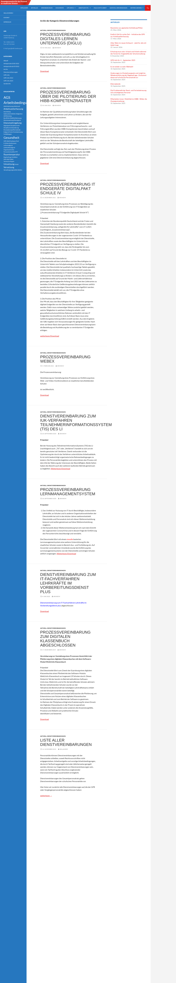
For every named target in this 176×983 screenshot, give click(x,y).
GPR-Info (7, 75)
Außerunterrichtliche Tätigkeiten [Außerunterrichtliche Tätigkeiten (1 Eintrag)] (13, 114)
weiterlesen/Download (49, 336)
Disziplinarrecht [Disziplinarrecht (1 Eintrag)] (15, 125)
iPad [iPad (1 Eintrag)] (17, 141)
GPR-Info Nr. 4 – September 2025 (122, 60)
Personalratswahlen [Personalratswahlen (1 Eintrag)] (9, 152)
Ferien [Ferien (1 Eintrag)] (11, 132)
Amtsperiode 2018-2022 (11, 63)
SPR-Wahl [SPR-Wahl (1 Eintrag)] (7, 159)
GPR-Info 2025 (8, 81)
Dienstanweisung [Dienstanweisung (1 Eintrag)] (9, 120)
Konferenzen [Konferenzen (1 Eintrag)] (12, 143)
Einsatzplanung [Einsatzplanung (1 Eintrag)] (8, 130)
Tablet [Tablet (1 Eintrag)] (11, 159)
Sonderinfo (7, 84)
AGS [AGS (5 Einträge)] (7, 97)
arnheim (57, 48)
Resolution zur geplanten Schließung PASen (126, 28)
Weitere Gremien (136, 8)
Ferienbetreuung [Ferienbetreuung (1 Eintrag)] (18, 132)
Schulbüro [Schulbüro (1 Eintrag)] (14, 157)
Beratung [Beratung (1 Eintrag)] (9, 116)
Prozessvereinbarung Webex (65, 359)
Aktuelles (34, 8)
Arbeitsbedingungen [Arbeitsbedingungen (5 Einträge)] (19, 102)
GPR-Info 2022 (8, 78)
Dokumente (60, 8)
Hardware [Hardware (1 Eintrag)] (13, 141)
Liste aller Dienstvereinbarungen (66, 742)
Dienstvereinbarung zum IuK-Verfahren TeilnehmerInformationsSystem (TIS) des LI (76, 422)
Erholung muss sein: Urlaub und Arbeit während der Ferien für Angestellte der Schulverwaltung (128, 53)
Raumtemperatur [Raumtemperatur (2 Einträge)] (12, 154)
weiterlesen (46, 795)
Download (44, 71)
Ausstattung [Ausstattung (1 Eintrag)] (7, 111)
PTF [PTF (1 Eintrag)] (16, 152)
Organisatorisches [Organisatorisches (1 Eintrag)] (9, 149)
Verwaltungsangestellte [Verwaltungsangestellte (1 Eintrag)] (10, 170)
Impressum (7, 22)
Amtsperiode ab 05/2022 (11, 66)
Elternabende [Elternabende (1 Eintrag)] (16, 130)
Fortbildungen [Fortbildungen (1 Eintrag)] (8, 134)
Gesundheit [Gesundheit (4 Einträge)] (11, 137)
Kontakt (6, 17)
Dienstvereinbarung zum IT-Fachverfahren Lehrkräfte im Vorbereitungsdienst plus (68, 583)
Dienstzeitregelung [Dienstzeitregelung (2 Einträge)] (13, 123)
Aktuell (43, 30)
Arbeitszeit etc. (84, 8)
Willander (64, 749)
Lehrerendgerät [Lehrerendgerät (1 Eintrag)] (8, 145)
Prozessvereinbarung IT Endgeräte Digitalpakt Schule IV (67, 188)
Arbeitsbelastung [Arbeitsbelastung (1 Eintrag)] (9, 106)
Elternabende (115, 84)
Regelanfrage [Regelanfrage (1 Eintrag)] (7, 157)
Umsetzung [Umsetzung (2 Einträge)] (9, 164)
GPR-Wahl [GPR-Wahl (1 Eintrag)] (7, 141)
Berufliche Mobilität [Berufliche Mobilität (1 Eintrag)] (9, 118)
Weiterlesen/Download (60, 468)
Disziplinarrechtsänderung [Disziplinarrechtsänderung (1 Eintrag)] (11, 127)
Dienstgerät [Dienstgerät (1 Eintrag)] (17, 120)
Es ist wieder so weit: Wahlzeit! (121, 67)
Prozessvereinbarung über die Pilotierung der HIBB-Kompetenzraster (68, 96)
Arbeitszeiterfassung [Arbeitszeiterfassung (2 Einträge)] (13, 109)
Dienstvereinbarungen (56, 30)
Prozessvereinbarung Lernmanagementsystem (67, 491)
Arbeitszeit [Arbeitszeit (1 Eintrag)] (17, 106)
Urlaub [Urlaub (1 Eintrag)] (16, 164)
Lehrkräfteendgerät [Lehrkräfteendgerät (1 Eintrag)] (9, 147)
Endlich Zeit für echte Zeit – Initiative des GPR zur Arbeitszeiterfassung (127, 35)
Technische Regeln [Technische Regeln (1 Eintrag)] (9, 161)
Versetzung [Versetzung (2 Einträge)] (9, 167)
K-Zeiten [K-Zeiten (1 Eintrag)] (6, 143)
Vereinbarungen (46, 8)
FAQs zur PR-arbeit (100, 8)
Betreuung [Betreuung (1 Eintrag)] (18, 118)
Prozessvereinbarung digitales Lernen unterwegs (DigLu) (65, 38)
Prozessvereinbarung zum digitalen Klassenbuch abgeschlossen (65, 638)
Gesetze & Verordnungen (118, 8)
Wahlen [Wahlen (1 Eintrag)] (20, 170)
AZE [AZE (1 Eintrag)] (5, 116)
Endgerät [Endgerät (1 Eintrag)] (6, 132)
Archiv (6, 69)
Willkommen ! (8, 13)
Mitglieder (24, 8)
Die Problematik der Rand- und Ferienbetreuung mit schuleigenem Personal (128, 91)
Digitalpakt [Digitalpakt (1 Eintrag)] (7, 125)
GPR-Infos (70, 8)
